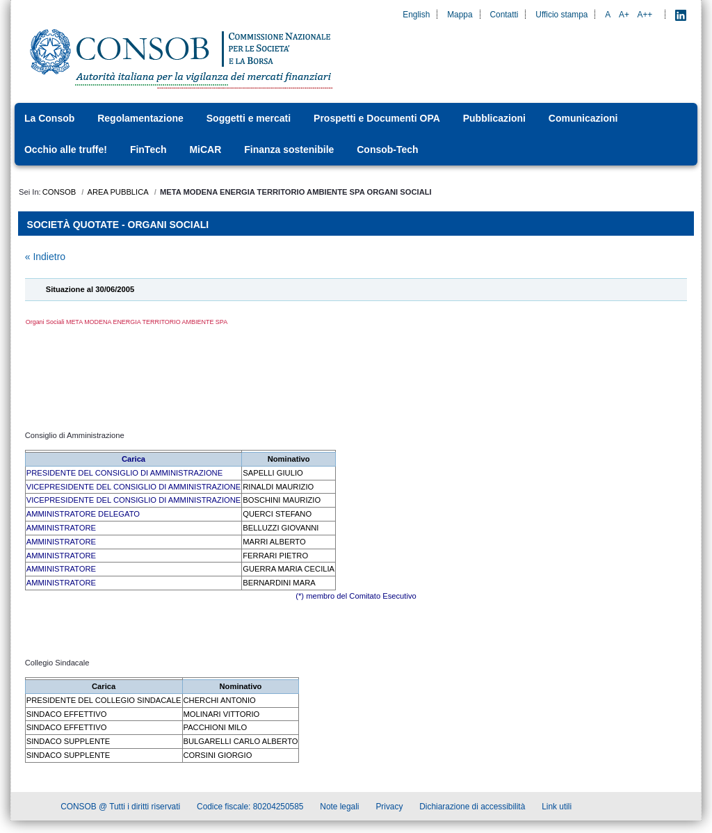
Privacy (389, 808)
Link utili (557, 808)
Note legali (339, 808)
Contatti (504, 14)
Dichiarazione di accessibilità (472, 808)
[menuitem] (54, 118)
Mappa (459, 14)
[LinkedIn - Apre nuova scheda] (680, 14)
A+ (624, 14)
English (416, 14)
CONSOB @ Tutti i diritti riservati (120, 808)
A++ (645, 14)
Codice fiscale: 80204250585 (250, 808)
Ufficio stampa (561, 14)
